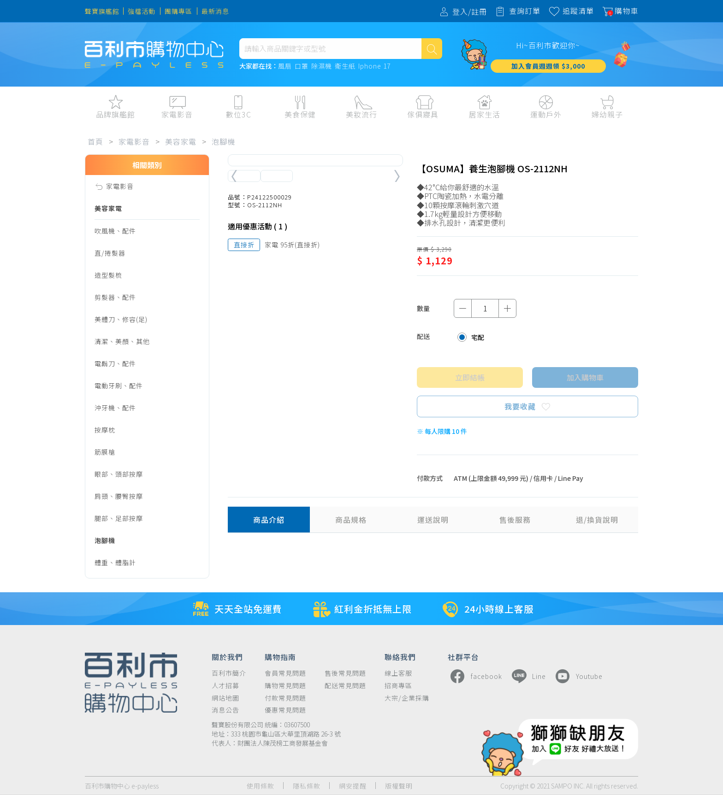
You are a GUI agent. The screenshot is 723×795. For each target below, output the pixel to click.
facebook (475, 676)
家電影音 (134, 141)
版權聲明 (399, 786)
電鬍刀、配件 (115, 363)
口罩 (301, 66)
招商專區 (398, 686)
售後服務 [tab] (515, 519)
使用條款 (260, 786)
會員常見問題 (285, 673)
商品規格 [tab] (351, 519)
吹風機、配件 (115, 230)
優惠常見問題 (285, 710)
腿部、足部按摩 (119, 518)
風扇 (285, 66)
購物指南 (280, 656)
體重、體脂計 (115, 562)
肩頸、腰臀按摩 (119, 496)
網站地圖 (225, 698)
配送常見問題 (345, 686)
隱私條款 (306, 786)
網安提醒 (353, 786)
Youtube (578, 676)
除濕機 (321, 66)
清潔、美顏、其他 (122, 341)
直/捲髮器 (110, 252)
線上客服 (398, 673)
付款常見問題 (285, 698)
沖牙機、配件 (115, 407)
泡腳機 (223, 141)
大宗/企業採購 (407, 698)
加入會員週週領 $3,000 (548, 65)
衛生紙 (345, 66)
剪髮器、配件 (115, 297)
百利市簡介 (229, 673)
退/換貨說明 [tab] (597, 519)
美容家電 (180, 141)
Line (527, 676)
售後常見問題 (345, 673)
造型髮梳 (108, 275)
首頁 (95, 141)
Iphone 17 (374, 66)
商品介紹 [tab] (268, 519)
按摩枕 (105, 429)
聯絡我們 (400, 656)
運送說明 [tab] (433, 519)
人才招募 (225, 686)
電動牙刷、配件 (119, 385)
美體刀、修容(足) (121, 319)
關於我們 (227, 656)
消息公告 (225, 710)
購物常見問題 (285, 686)
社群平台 (463, 656)
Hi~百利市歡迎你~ (548, 45)
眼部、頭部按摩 (119, 474)
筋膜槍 (105, 451)
